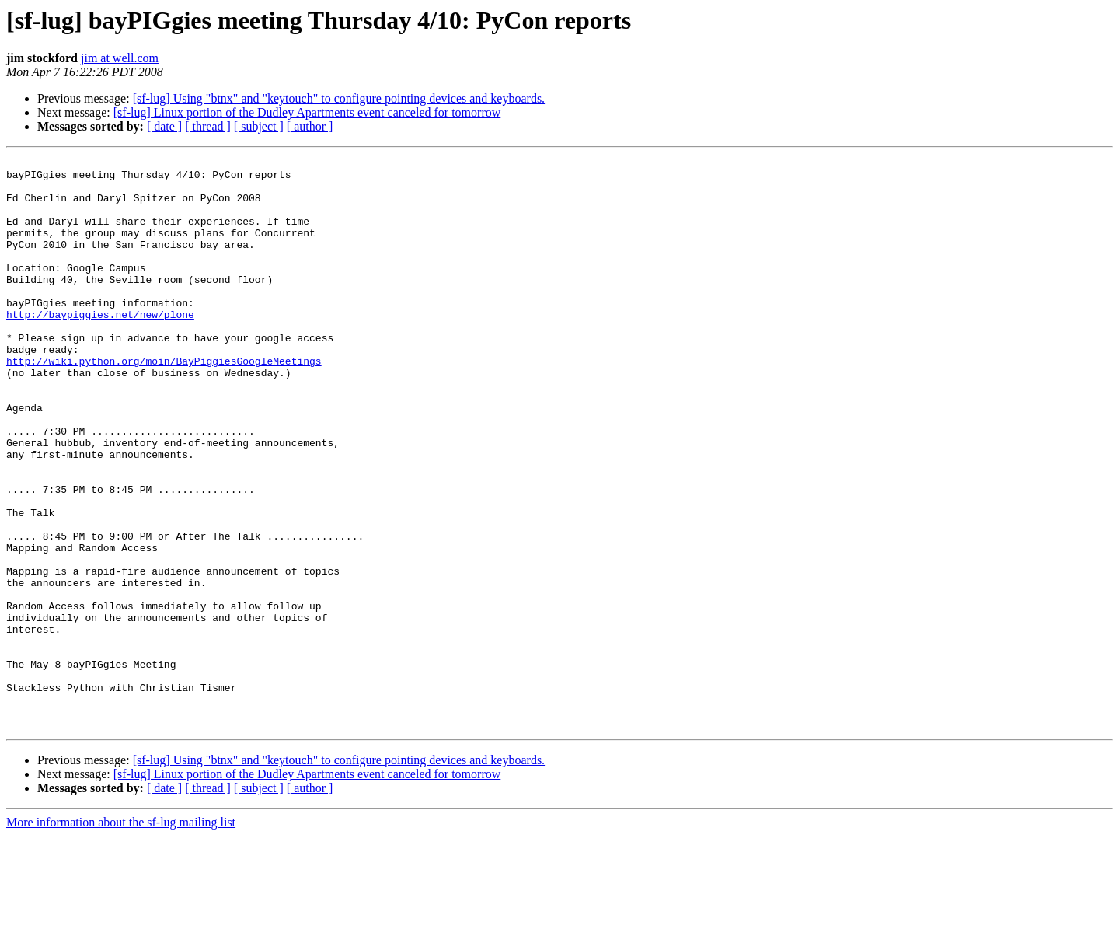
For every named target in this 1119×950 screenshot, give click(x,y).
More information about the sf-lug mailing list (120, 936)
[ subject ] (259, 126)
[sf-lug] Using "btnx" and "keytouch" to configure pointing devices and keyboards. (339, 98)
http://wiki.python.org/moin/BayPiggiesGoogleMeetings (164, 403)
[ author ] (310, 126)
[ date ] (164, 126)
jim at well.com (120, 58)
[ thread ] (208, 126)
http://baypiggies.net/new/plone (100, 347)
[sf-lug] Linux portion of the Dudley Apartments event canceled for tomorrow (307, 112)
